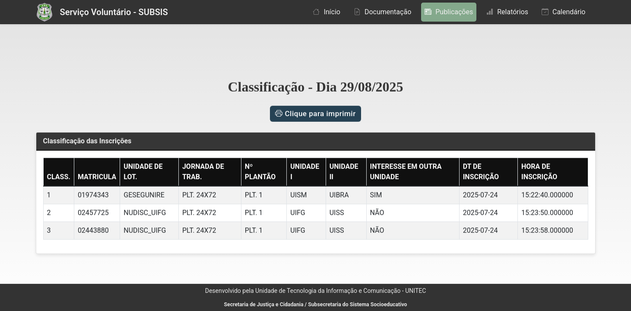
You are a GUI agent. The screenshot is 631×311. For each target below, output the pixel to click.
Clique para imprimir (315, 112)
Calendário (563, 12)
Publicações (449, 12)
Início (326, 12)
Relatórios (507, 12)
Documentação (382, 12)
